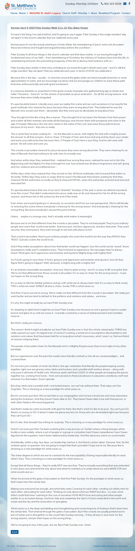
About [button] (23, 13)
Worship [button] (84, 13)
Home (14, 13)
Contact (126, 13)
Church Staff (69, 13)
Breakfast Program (109, 13)
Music (94, 13)
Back (14, 532)
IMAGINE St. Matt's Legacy (45, 13)
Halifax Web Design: (104, 546)
